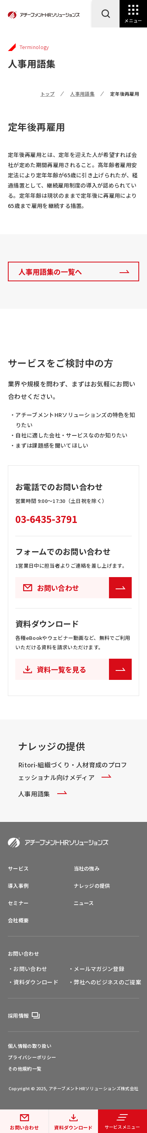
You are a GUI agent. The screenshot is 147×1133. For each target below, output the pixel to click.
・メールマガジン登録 (96, 969)
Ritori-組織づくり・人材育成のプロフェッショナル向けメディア (72, 771)
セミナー (18, 903)
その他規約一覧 (25, 1069)
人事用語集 (82, 93)
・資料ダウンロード (33, 982)
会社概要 (18, 920)
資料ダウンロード (73, 1127)
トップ (47, 93)
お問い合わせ (24, 1127)
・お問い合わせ (27, 969)
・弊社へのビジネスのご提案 (104, 982)
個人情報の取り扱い (29, 1046)
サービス (18, 868)
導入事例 (18, 885)
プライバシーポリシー (32, 1057)
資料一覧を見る (84, 669)
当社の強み (87, 868)
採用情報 (18, 1015)
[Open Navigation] (133, 13)
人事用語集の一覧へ (50, 271)
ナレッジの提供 (92, 885)
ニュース (84, 903)
